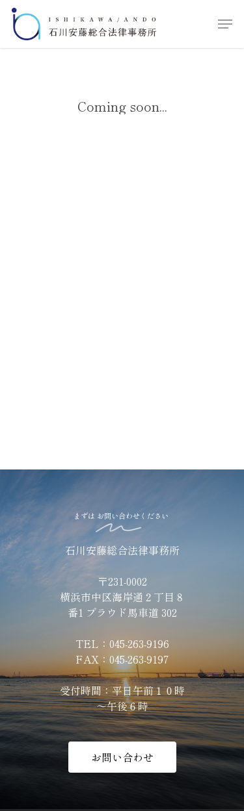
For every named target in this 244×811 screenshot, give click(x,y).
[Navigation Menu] (225, 24)
